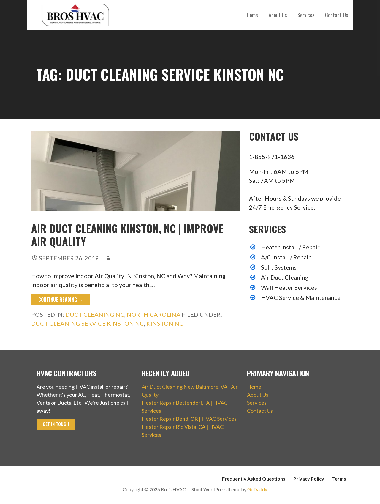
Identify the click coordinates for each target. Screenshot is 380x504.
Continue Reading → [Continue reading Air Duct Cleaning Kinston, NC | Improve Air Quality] (60, 299)
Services (305, 15)
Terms (339, 478)
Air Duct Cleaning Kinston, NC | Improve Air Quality (127, 234)
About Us (278, 15)
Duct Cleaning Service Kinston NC (87, 323)
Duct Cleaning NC (94, 314)
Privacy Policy (308, 478)
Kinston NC (164, 323)
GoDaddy (257, 489)
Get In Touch (56, 424)
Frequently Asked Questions (253, 478)
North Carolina (153, 314)
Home (252, 15)
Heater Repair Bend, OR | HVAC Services (189, 418)
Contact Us (336, 15)
